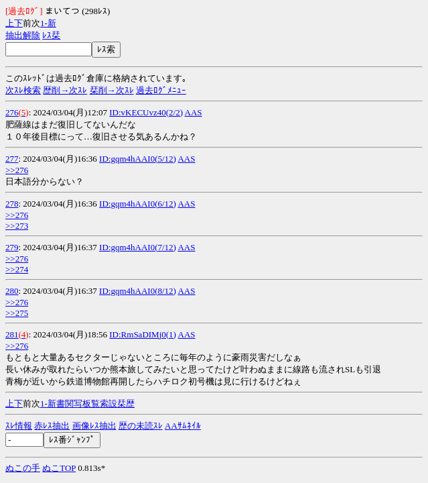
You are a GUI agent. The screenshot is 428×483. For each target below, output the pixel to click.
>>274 (16, 269)
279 (12, 247)
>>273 (16, 226)
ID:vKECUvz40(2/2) (146, 112)
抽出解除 (22, 35)
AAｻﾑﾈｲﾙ (183, 426)
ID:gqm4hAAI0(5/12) (137, 159)
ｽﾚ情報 (18, 426)
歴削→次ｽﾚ (65, 90)
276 (12, 112)
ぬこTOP (59, 468)
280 (12, 291)
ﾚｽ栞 (51, 35)
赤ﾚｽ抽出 (52, 426)
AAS (193, 112)
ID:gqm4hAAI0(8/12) (137, 291)
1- (44, 23)
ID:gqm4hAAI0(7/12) (137, 247)
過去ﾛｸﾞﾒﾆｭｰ (161, 90)
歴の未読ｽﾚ (141, 426)
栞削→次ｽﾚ (112, 90)
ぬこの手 (22, 468)
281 (12, 334)
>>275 (16, 313)
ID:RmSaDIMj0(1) (142, 334)
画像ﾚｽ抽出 (94, 426)
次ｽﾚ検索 (23, 90)
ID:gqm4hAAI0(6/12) (137, 204)
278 (12, 204)
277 (12, 159)
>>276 (16, 170)
